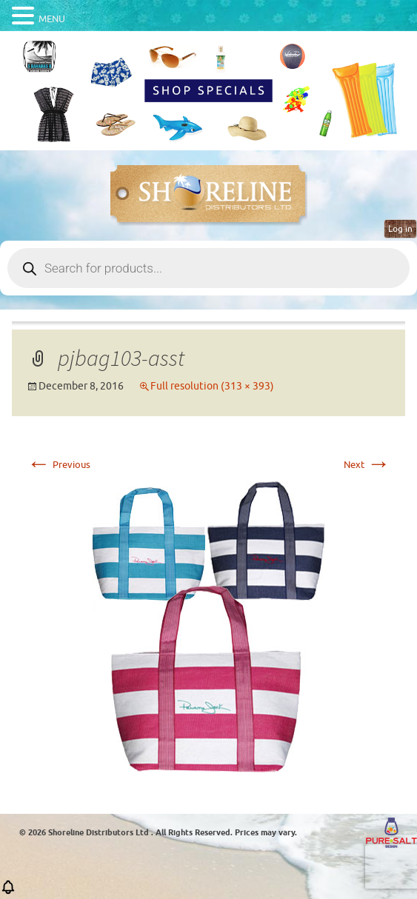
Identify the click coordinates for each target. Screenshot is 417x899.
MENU (52, 19)
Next (367, 464)
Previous (58, 464)
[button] (8, 892)
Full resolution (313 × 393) (212, 386)
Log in (400, 229)
